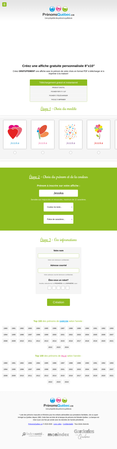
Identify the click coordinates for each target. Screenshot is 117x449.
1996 (22, 335)
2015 (62, 341)
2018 (87, 341)
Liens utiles (57, 424)
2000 (54, 335)
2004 (87, 335)
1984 (38, 328)
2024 (67, 347)
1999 (46, 335)
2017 (79, 341)
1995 (14, 335)
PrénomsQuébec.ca (35, 424)
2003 (79, 335)
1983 (30, 328)
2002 (71, 335)
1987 (62, 328)
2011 (30, 341)
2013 (46, 341)
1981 (14, 328)
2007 (111, 335)
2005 (95, 335)
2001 (62, 335)
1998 (38, 335)
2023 (58, 347)
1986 (54, 328)
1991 (95, 328)
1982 (22, 328)
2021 (111, 341)
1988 (71, 328)
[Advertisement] (58, 41)
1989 (79, 328)
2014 (54, 341)
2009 (14, 341)
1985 (46, 328)
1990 (87, 328)
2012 (38, 341)
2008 (5, 341)
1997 (30, 335)
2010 (22, 341)
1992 (103, 328)
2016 (71, 341)
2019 (95, 341)
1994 (5, 335)
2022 (50, 347)
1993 (111, 328)
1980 (5, 328)
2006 (103, 335)
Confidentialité (68, 424)
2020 (103, 341)
